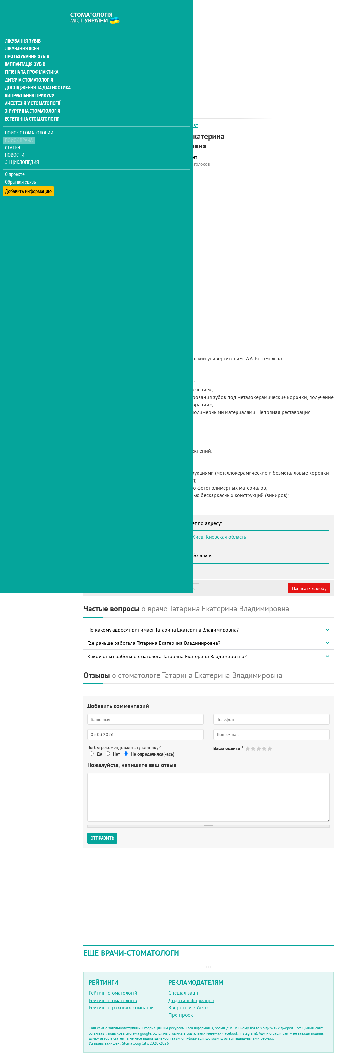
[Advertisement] (208, 45)
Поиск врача (19, 126)
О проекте (15, 161)
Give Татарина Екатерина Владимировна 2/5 (253, 748)
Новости (15, 141)
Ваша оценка (228, 748)
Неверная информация (172, 588)
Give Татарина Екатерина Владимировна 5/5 (270, 748)
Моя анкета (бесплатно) (114, 588)
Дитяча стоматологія (28, 66)
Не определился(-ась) (153, 754)
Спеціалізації (183, 992)
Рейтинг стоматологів (113, 1000)
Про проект (181, 1015)
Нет (116, 754)
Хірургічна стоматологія (32, 97)
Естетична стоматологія (31, 105)
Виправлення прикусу (29, 81)
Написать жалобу (309, 588)
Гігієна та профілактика (31, 58)
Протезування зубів (27, 42)
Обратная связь (21, 168)
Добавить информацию (28, 175)
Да (99, 754)
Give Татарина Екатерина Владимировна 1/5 (248, 748)
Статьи (13, 134)
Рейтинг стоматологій (113, 992)
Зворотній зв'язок (188, 1007)
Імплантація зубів (25, 50)
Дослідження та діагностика (36, 74)
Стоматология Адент (122, 569)
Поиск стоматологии (29, 119)
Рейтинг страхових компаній (121, 1007)
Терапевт (187, 125)
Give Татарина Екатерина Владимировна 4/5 (264, 748)
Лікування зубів (23, 27)
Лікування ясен (22, 35)
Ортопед (166, 125)
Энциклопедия (22, 149)
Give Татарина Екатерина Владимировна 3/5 (259, 748)
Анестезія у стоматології (32, 89)
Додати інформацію (191, 1000)
